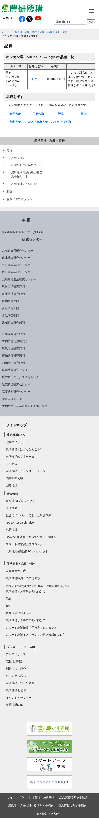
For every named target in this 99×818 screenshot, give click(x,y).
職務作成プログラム (18, 613)
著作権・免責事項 (43, 797)
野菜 (61, 114)
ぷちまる (34, 79)
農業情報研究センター (16, 370)
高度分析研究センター (16, 391)
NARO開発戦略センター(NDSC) (22, 232)
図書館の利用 (14, 478)
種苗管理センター (13, 399)
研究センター (32, 239)
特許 (9, 605)
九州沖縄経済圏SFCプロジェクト (27, 551)
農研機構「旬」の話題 (20, 683)
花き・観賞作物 (38, 121)
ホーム (5, 32)
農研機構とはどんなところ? (24, 449)
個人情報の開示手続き (72, 805)
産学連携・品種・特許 (24, 32)
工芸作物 (38, 114)
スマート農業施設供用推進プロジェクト (31, 627)
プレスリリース (16, 654)
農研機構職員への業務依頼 (23, 578)
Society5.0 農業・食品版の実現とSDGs (31, 537)
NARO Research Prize (20, 522)
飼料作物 (15, 121)
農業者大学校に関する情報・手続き (31, 805)
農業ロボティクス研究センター (22, 377)
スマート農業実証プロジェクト (26, 544)
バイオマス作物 (61, 121)
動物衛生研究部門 (13, 362)
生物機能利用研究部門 (16, 341)
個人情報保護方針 (47, 813)
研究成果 (11, 508)
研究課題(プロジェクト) (21, 500)
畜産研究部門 (10, 308)
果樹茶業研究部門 (13, 322)
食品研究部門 (10, 315)
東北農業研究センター (16, 257)
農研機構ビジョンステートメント (27, 471)
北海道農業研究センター (17, 250)
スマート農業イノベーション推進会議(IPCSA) (35, 634)
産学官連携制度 (16, 571)
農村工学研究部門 (13, 286)
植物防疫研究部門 (13, 355)
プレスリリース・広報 (21, 647)
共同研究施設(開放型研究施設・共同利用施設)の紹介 (39, 586)
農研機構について (18, 435)
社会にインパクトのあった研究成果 (28, 515)
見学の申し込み (16, 676)
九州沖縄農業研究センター (19, 279)
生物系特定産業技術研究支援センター (26, 406)
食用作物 (15, 114)
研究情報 (12, 493)
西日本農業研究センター (17, 272)
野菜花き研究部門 (13, 334)
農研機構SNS (14, 704)
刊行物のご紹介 (16, 668)
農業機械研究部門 (13, 293)
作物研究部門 (10, 301)
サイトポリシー (17, 797)
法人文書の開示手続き (73, 797)
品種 (42, 32)
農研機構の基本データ (20, 456)
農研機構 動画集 (16, 690)
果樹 (65, 32)
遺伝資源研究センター (16, 384)
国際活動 (11, 485)
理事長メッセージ (17, 442)
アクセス (11, 463)
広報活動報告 (14, 661)
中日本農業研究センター (17, 265)
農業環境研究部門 (13, 348)
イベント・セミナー (18, 697)
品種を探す (53, 32)
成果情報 (11, 529)
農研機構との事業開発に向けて (26, 591)
